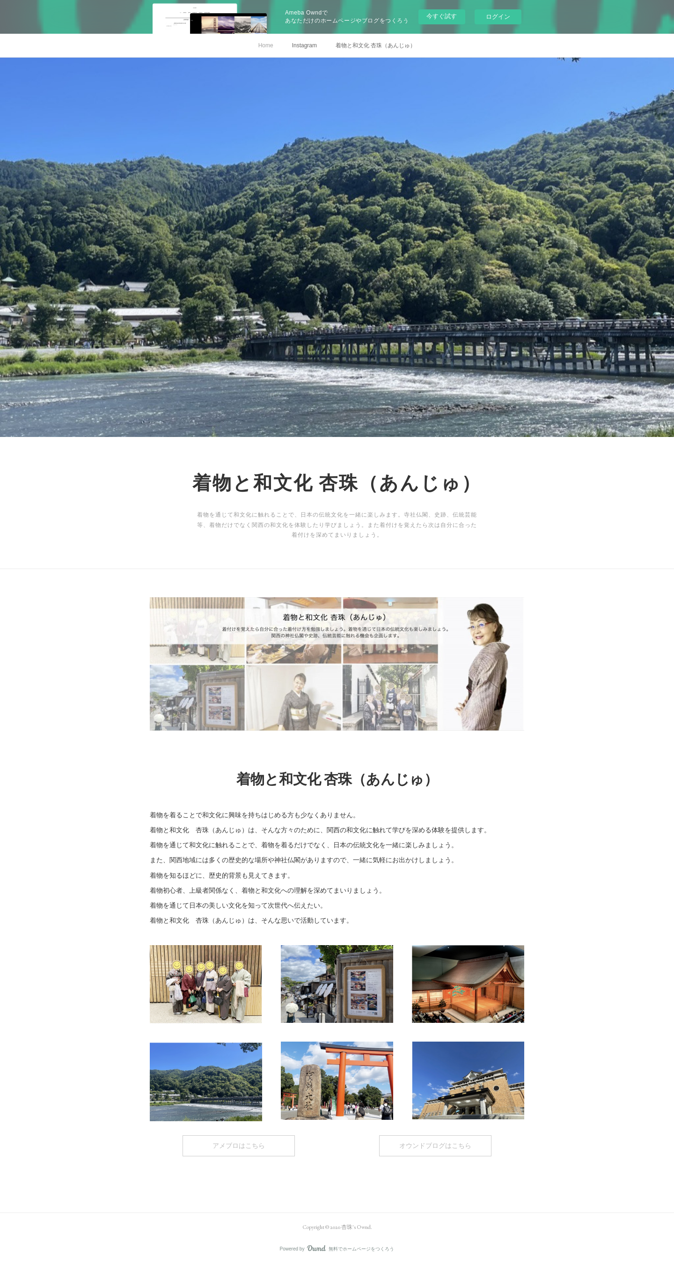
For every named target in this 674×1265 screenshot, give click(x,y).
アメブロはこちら (238, 1145)
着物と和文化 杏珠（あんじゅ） (376, 45)
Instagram (304, 45)
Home (265, 45)
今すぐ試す (441, 16)
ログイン (498, 16)
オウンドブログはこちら (435, 1145)
